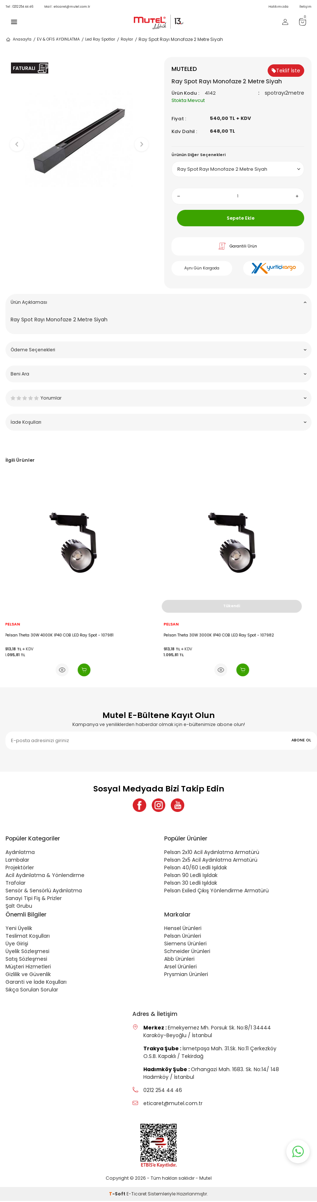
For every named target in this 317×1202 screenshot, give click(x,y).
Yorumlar (158, 398)
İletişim (305, 6)
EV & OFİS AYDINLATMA (58, 39)
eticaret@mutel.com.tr (67, 6)
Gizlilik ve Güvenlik (28, 975)
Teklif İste (286, 70)
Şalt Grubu (18, 907)
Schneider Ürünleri (187, 952)
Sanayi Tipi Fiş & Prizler (33, 899)
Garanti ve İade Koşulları (36, 983)
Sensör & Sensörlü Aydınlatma (43, 891)
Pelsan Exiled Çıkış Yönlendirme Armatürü (216, 891)
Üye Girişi (16, 944)
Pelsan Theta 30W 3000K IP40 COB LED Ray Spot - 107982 (225, 635)
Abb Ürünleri (179, 960)
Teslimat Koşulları (27, 937)
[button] (79, 225)
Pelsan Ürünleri (182, 937)
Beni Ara (158, 374)
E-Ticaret (137, 1195)
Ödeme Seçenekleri (158, 350)
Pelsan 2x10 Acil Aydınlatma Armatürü (211, 853)
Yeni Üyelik (18, 929)
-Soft (118, 1195)
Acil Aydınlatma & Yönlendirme (44, 876)
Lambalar (17, 861)
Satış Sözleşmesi (26, 960)
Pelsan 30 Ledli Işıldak (190, 884)
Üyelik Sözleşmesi (27, 952)
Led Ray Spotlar (100, 39)
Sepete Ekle (240, 218)
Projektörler (19, 868)
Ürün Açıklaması (158, 302)
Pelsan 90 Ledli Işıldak (191, 876)
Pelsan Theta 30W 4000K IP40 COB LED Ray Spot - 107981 (65, 635)
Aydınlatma (20, 853)
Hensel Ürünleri (182, 929)
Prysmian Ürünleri (186, 975)
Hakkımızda (278, 6)
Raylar (127, 39)
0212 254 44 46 (19, 6)
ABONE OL (301, 740)
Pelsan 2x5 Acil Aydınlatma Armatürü (210, 861)
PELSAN (18, 624)
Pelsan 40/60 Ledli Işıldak (195, 868)
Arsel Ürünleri (180, 967)
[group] (79, 138)
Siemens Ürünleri (185, 944)
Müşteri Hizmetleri (28, 967)
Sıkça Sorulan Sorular (31, 990)
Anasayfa (18, 39)
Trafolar (15, 884)
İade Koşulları (158, 422)
